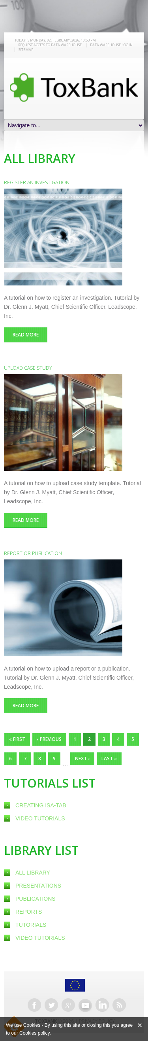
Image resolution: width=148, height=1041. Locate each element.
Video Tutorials (40, 818)
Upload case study (28, 368)
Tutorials (30, 925)
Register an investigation (36, 182)
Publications (35, 899)
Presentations (38, 885)
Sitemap (26, 49)
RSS (119, 1005)
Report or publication (33, 553)
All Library (32, 872)
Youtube (85, 1005)
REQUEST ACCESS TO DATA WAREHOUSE (50, 44)
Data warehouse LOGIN (111, 44)
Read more (30, 334)
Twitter (51, 1005)
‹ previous (49, 739)
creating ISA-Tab (40, 805)
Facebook (34, 1005)
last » (109, 758)
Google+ (68, 1005)
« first (17, 739)
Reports (28, 912)
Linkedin (102, 1005)
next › (82, 758)
